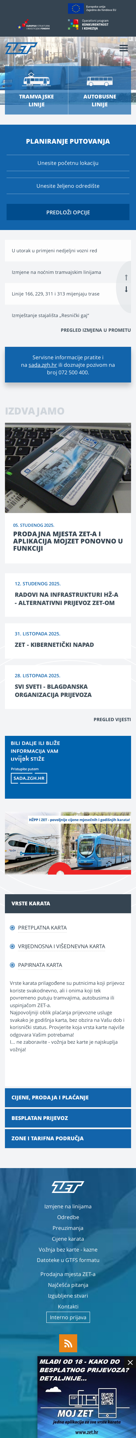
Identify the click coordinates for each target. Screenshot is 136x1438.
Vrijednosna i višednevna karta (61, 946)
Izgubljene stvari (68, 1295)
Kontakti (68, 1306)
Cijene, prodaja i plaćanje (50, 1097)
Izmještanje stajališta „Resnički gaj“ (50, 315)
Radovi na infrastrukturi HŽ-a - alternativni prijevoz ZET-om (66, 599)
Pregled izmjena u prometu (96, 330)
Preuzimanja (68, 1228)
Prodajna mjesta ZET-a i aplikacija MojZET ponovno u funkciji (68, 541)
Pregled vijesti (112, 719)
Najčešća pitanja (68, 1284)
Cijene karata (68, 1238)
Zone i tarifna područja (47, 1138)
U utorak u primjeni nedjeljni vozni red (54, 250)
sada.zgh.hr (43, 364)
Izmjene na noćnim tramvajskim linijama (56, 272)
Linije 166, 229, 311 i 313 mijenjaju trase (56, 294)
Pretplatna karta (42, 927)
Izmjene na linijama (68, 1206)
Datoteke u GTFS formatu (68, 1260)
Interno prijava (68, 1317)
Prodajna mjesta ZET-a (68, 1274)
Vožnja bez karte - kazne (68, 1249)
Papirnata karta (40, 964)
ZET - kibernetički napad (54, 644)
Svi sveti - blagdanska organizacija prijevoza (53, 691)
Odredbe (68, 1217)
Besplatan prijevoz (39, 1118)
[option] (68, 250)
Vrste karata (30, 903)
